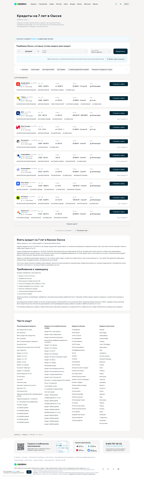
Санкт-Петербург (105, 344)
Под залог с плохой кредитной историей (57, 379)
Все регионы (104, 423)
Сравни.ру (17, 434)
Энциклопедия (18, 459)
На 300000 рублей (22, 413)
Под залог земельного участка (26, 385)
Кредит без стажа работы (52, 331)
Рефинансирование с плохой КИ (27, 398)
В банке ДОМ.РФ (77, 417)
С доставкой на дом (50, 385)
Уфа (101, 349)
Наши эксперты (38, 459)
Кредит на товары (50, 362)
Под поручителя (22, 390)
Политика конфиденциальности (85, 456)
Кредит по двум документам (53, 374)
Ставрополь (103, 417)
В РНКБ (74, 355)
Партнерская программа (37, 456)
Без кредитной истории (24, 329)
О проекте (17, 456)
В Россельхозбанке (78, 346)
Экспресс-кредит (22, 404)
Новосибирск (104, 335)
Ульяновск (103, 420)
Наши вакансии (49, 459)
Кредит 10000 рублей (51, 394)
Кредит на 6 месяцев (51, 353)
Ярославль (103, 399)
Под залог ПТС (21, 387)
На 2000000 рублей (23, 410)
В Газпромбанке (77, 341)
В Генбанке (75, 387)
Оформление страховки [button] (80, 174)
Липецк (102, 408)
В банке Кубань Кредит (79, 385)
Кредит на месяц (49, 359)
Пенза (101, 390)
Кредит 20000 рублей (51, 400)
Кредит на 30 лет (49, 350)
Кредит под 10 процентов (52, 376)
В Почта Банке (76, 335)
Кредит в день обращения (52, 334)
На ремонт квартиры (23, 367)
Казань (102, 364)
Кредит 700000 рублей (51, 420)
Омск (101, 367)
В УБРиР (74, 358)
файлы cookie (34, 472)
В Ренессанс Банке (78, 370)
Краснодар (103, 332)
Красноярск (103, 346)
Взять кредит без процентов (26, 335)
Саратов (102, 379)
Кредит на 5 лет (22, 355)
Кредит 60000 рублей (51, 415)
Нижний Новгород (105, 358)
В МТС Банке (76, 344)
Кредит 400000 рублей (51, 406)
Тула (101, 396)
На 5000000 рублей (23, 421)
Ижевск (102, 402)
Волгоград (103, 376)
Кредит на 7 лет (22, 358)
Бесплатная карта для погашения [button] (26, 89)
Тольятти (102, 387)
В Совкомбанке (76, 338)
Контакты (25, 456)
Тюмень (102, 370)
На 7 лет (32, 434)
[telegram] (103, 468)
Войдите (34, 39)
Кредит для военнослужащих (53, 337)
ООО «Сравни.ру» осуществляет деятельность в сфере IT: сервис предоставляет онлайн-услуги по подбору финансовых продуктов (49, 467)
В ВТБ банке (76, 332)
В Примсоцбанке (77, 420)
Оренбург (103, 382)
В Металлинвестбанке (79, 408)
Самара (102, 341)
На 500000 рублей (22, 419)
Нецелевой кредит (50, 365)
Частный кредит (49, 391)
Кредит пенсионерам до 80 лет (54, 368)
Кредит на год (21, 361)
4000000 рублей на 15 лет (52, 412)
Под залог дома (22, 382)
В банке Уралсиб (77, 396)
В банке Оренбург (77, 393)
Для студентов (21, 349)
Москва (102, 329)
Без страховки (21, 338)
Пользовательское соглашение (64, 456)
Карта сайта (28, 459)
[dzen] (118, 468)
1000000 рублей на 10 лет (52, 397)
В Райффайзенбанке (78, 349)
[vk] (108, 468)
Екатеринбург (104, 338)
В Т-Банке (75, 402)
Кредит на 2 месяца (50, 344)
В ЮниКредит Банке (78, 399)
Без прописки (21, 332)
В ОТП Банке (76, 364)
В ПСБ (74, 352)
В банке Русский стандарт (80, 367)
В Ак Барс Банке (77, 373)
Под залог (20, 379)
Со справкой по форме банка (53, 388)
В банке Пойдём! (77, 382)
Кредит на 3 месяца (50, 347)
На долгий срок (22, 344)
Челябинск (103, 352)
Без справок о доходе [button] (57, 89)
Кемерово (103, 414)
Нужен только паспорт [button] (57, 103)
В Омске (40, 434)
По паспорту (21, 376)
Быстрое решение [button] (82, 203)
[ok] (113, 468)
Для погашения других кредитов (27, 341)
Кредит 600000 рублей (51, 417)
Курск (101, 411)
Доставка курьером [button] (43, 89)
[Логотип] (20, 464)
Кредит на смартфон (23, 370)
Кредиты (25, 434)
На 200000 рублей (22, 407)
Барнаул (102, 393)
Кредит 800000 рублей (51, 423)
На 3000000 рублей (23, 416)
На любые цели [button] (70, 89)
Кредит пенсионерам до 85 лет (54, 371)
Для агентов (49, 456)
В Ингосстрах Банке (78, 405)
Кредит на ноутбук (23, 364)
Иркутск (102, 385)
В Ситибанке (76, 411)
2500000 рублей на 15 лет (52, 403)
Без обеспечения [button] (85, 103)
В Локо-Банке (76, 390)
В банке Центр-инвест (79, 376)
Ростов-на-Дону (104, 355)
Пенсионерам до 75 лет (24, 373)
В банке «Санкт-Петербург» (80, 379)
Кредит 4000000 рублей (51, 409)
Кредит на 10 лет (22, 352)
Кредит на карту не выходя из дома (55, 356)
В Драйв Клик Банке (78, 414)
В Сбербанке (76, 329)
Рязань (102, 405)
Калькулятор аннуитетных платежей (28, 346)
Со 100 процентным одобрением (27, 401)
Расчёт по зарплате (50, 382)
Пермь (102, 373)
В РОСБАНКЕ (76, 361)
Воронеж (102, 361)
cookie (14, 471)
